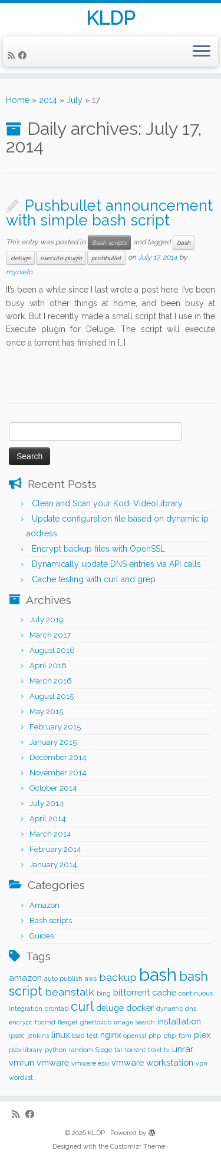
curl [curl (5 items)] (82, 1006)
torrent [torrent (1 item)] (135, 1049)
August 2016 (52, 650)
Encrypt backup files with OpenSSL (98, 548)
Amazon (44, 905)
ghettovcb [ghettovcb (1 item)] (95, 1022)
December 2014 (58, 757)
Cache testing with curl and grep (94, 579)
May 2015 (46, 711)
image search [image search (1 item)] (134, 1022)
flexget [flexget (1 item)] (68, 1022)
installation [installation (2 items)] (179, 1021)
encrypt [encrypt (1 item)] (20, 1022)
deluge (21, 257)
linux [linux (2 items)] (60, 1035)
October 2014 (53, 788)
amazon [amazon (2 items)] (25, 978)
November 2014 (58, 772)
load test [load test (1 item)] (85, 1035)
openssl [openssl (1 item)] (134, 1035)
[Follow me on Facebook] (24, 55)
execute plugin (61, 257)
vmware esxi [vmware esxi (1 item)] (90, 1063)
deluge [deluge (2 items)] (110, 1008)
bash (183, 242)
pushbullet (106, 257)
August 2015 (51, 696)
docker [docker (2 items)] (140, 1008)
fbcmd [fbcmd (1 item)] (45, 1022)
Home (17, 100)
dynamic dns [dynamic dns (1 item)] (176, 1008)
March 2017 (50, 635)
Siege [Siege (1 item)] (103, 1049)
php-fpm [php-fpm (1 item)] (177, 1035)
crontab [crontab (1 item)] (56, 1008)
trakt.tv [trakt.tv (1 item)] (159, 1049)
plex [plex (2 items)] (202, 1035)
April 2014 (47, 818)
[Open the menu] (201, 52)
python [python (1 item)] (56, 1049)
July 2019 (46, 619)
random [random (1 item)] (81, 1049)
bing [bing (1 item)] (104, 993)
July (75, 100)
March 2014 (50, 834)
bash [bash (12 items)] (158, 974)
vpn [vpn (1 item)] (201, 1063)
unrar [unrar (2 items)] (182, 1049)
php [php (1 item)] (155, 1035)
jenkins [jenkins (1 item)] (38, 1035)
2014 (48, 100)
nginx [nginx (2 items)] (110, 1035)
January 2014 (53, 864)
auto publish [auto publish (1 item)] (63, 978)
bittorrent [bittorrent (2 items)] (131, 992)
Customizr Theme (137, 1146)
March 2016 (50, 680)
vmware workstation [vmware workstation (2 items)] (152, 1062)
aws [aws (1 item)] (91, 978)
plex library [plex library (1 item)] (25, 1049)
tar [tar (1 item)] (118, 1049)
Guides (41, 935)
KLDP (110, 18)
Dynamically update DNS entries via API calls (116, 564)
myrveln (19, 272)
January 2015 (53, 742)
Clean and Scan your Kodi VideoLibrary (107, 503)
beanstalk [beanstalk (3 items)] (69, 992)
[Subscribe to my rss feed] (13, 55)
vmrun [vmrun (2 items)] (21, 1062)
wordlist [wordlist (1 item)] (21, 1077)
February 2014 (55, 849)
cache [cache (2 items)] (164, 992)
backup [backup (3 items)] (118, 977)
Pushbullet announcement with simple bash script (109, 213)
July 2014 (46, 803)
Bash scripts (109, 242)
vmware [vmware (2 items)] (53, 1062)
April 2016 (48, 665)
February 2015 (55, 726)
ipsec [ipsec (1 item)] (17, 1035)
